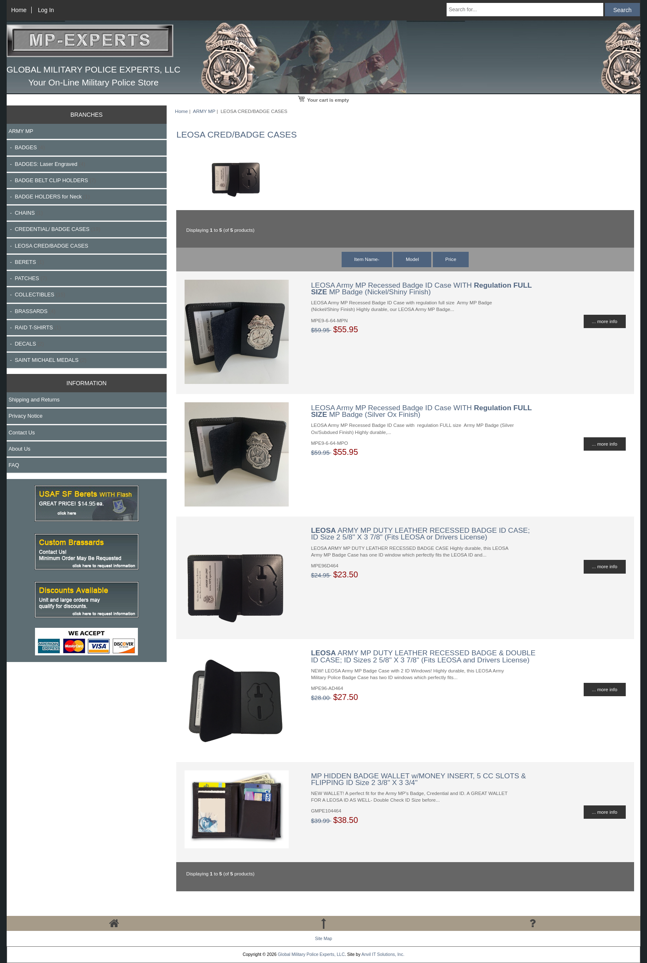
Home (19, 10)
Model (412, 259)
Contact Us (22, 432)
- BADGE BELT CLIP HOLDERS (52, 180)
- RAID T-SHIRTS (35, 327)
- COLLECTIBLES (37, 294)
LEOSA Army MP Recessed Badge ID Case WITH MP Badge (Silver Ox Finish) (421, 411)
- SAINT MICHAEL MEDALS (48, 360)
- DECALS (26, 344)
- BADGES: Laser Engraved (47, 164)
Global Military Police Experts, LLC (311, 954)
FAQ (14, 465)
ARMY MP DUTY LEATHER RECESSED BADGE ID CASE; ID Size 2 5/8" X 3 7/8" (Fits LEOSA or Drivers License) (420, 533)
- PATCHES (28, 278)
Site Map (323, 938)
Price (450, 259)
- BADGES (27, 147)
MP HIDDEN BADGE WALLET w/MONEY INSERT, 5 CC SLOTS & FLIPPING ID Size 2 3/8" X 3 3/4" (418, 779)
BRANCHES (86, 114)
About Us (19, 449)
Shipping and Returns (34, 399)
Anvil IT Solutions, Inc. (382, 954)
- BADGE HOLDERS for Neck (49, 196)
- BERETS (26, 262)
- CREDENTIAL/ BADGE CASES (54, 229)
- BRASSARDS (32, 311)
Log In (46, 10)
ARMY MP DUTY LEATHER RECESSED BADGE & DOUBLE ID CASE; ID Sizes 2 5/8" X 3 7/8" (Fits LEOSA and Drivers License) (423, 656)
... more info (604, 321)
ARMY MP (204, 111)
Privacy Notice (25, 416)
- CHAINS (26, 213)
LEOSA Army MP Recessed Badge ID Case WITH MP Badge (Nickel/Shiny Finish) (421, 288)
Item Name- (367, 259)
